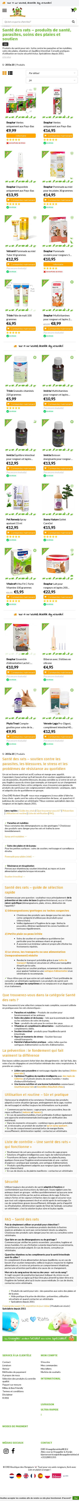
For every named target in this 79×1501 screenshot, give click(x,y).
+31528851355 (48, 1457)
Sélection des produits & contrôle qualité (19, 1380)
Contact (6, 1362)
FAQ (51, 813)
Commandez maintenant (58, 135)
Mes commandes (49, 1365)
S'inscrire (45, 1362)
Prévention (68, 810)
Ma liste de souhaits (51, 1372)
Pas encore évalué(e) (16, 268)
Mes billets (46, 1368)
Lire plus (6, 57)
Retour (5, 1368)
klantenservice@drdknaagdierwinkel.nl (60, 1454)
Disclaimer (7, 1394)
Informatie (21, 135)
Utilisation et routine (16, 813)
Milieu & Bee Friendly (12, 1388)
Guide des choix (27, 810)
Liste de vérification (38, 813)
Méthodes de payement (14, 1372)
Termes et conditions (13, 1391)
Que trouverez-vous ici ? (49, 810)
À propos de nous (11, 1375)
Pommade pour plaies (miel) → (19, 856)
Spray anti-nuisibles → (16, 836)
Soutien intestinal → (15, 876)
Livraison (6, 1365)
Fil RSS (5, 1398)
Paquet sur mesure (11, 1384)
